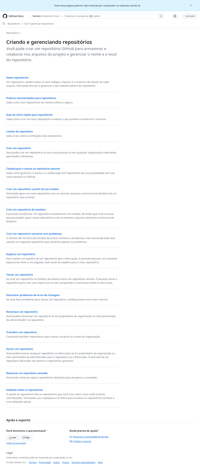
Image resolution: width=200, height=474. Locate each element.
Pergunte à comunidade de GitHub (89, 436)
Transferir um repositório (21, 332)
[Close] (191, 5)
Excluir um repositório (19, 349)
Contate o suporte (80, 441)
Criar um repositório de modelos (26, 209)
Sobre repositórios (17, 77)
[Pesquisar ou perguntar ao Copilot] (113, 16)
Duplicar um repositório (20, 254)
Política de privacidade (16, 443)
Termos (33, 462)
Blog (100, 462)
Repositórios (14, 23)
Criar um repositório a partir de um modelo (32, 189)
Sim (12, 437)
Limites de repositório (19, 131)
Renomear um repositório (22, 312)
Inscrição (190, 16)
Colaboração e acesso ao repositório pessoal (33, 168)
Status (56, 462)
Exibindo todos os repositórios (24, 390)
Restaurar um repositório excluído (27, 373)
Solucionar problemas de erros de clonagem (33, 295)
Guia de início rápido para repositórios (29, 114)
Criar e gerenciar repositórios (39, 23)
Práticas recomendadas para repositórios (31, 98)
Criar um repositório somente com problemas (34, 233)
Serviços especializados (83, 462)
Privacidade (45, 462)
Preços (65, 462)
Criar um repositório (18, 148)
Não (26, 437)
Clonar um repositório (19, 274)
